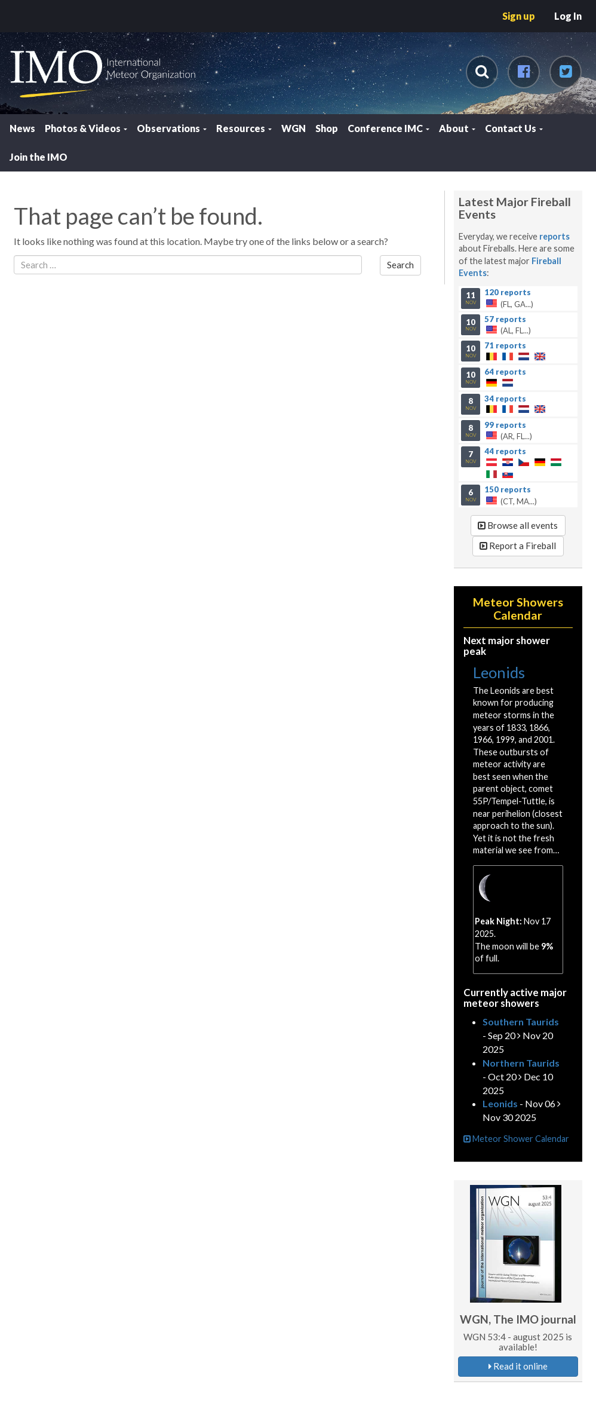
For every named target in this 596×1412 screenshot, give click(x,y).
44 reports (505, 450)
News (22, 128)
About (457, 128)
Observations (172, 128)
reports (554, 236)
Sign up (518, 16)
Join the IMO (38, 157)
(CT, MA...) (517, 495)
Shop (326, 128)
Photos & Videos (86, 128)
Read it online (518, 1366)
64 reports (505, 371)
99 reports (505, 424)
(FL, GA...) (517, 298)
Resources (244, 128)
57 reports (505, 318)
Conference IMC (388, 128)
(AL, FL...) (517, 324)
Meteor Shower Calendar (516, 1139)
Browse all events (518, 525)
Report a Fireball (518, 545)
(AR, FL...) (517, 430)
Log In (568, 16)
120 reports (507, 292)
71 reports (505, 345)
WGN (293, 128)
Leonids (499, 672)
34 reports (505, 398)
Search (400, 264)
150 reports (507, 489)
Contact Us (514, 128)
